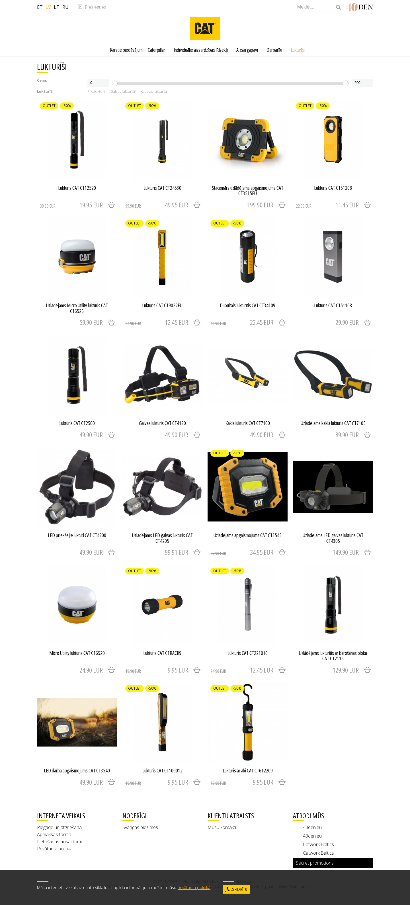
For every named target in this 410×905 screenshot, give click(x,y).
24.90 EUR (91, 670)
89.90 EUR (347, 434)
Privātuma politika (54, 849)
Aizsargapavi (247, 49)
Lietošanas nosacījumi (59, 841)
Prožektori (96, 91)
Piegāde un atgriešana (59, 827)
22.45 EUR (241, 322)
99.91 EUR (176, 552)
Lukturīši (298, 49)
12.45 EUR (156, 322)
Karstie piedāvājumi (127, 49)
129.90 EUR (346, 670)
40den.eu (312, 827)
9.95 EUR (156, 670)
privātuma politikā (193, 887)
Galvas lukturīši (122, 91)
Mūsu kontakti (222, 827)
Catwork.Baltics (318, 844)
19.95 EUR (71, 204)
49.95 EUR (156, 204)
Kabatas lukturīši (154, 91)
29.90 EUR (347, 322)
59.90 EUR (91, 322)
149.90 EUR (346, 552)
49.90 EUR (91, 434)
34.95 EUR (241, 552)
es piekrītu (236, 889)
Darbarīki (274, 49)
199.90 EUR (260, 204)
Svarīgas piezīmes (140, 827)
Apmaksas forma (54, 834)
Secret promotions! (315, 863)
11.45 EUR (327, 204)
